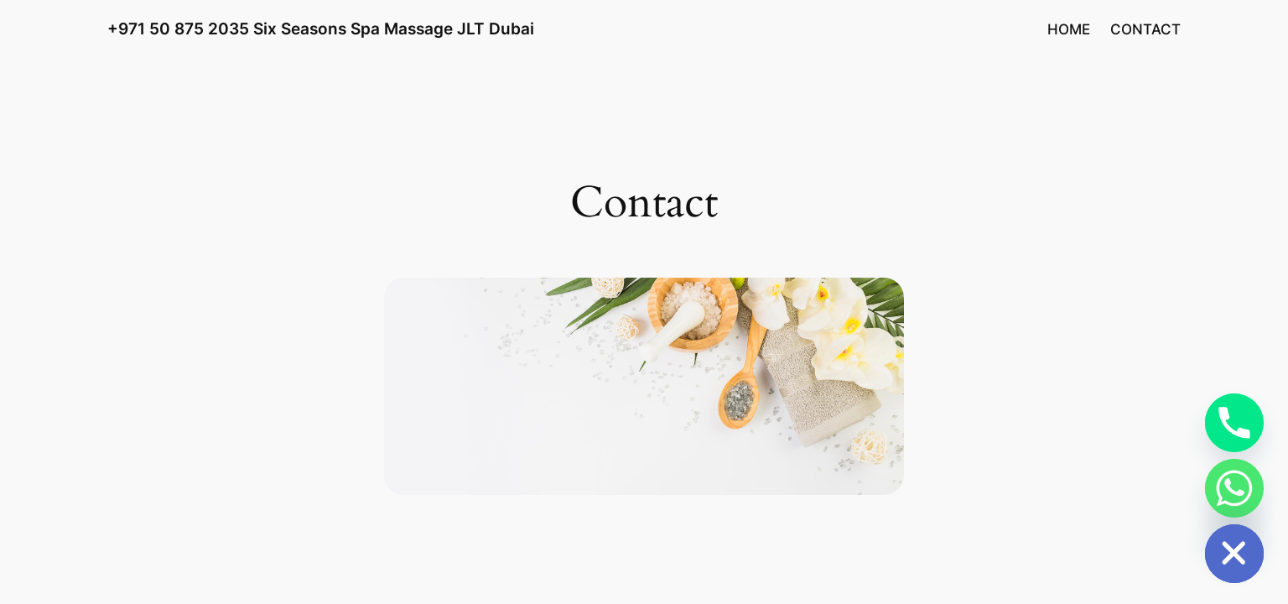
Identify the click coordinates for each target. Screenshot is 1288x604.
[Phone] (1234, 422)
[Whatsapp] (1234, 488)
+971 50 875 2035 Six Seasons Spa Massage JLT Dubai (320, 28)
